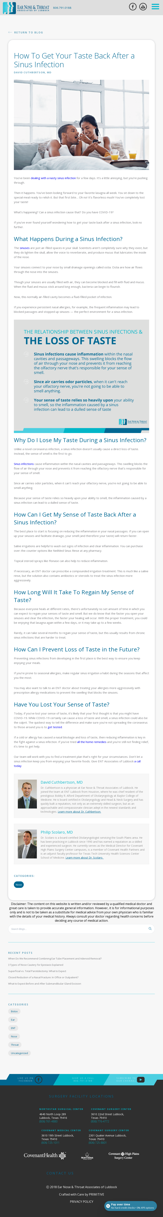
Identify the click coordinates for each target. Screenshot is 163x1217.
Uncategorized (19, 1053)
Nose (19, 884)
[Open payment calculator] (130, 1206)
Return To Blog (25, 32)
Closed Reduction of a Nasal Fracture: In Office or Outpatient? (43, 977)
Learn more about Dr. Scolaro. (85, 857)
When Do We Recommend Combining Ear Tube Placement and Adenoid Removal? (55, 958)
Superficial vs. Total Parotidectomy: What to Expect (37, 971)
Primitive (96, 1194)
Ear (13, 1019)
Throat (15, 1044)
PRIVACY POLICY (81, 1202)
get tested (55, 727)
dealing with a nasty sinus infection (53, 178)
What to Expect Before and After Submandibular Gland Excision (44, 983)
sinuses (25, 248)
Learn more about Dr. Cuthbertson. (79, 811)
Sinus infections (24, 464)
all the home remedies (91, 742)
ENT (13, 1028)
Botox (14, 1011)
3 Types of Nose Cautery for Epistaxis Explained (35, 964)
